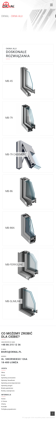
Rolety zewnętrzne (8, 391)
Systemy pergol (6, 385)
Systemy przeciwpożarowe (10, 383)
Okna (3, 372)
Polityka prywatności (8, 409)
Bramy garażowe (7, 388)
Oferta (3, 404)
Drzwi (3, 375)
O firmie (4, 401)
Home (3, 399)
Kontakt (4, 406)
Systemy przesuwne (8, 378)
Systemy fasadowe (8, 380)
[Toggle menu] (51, 4)
